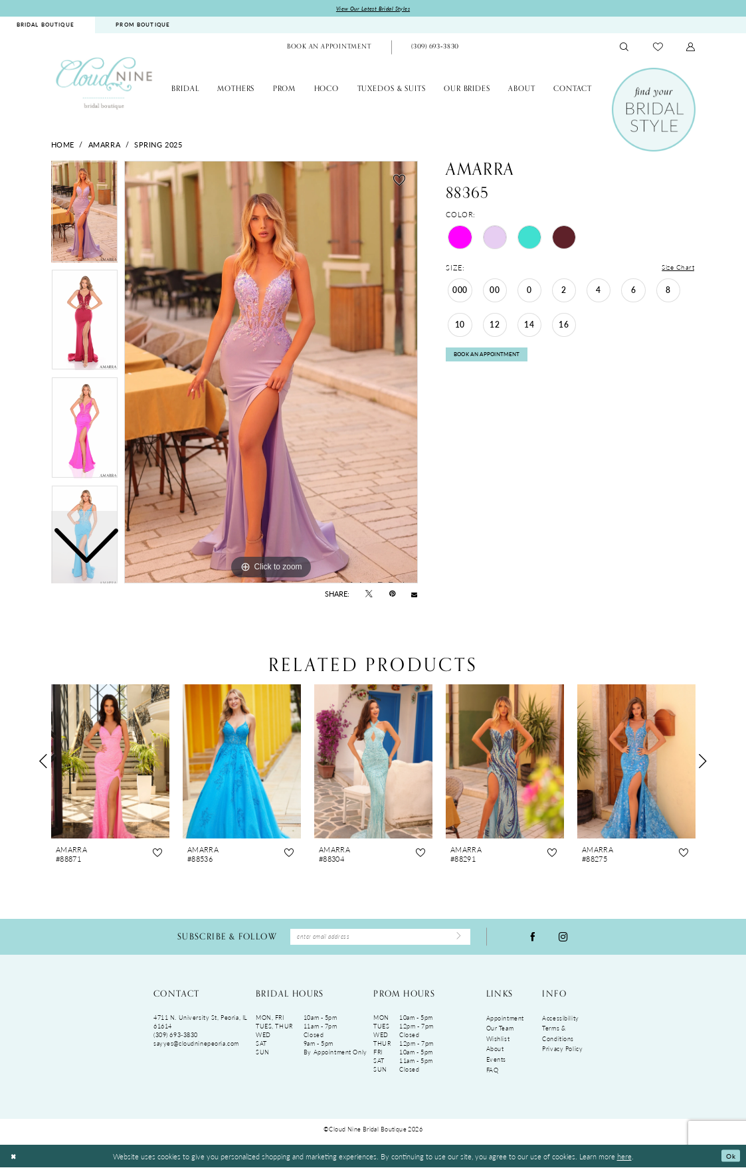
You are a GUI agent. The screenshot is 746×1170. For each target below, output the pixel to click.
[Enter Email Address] (380, 938)
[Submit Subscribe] (457, 938)
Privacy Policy (562, 1052)
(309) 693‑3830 (175, 1037)
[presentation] (110, 761)
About (495, 1052)
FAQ (492, 1072)
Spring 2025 (158, 145)
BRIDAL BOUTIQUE (45, 26)
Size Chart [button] (677, 268)
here (624, 1158)
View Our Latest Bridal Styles (373, 9)
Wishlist (498, 1041)
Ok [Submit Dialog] (729, 1158)
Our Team (500, 1030)
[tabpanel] (271, 373)
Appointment (505, 1021)
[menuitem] (143, 26)
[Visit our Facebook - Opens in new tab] (532, 938)
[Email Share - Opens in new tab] (414, 595)
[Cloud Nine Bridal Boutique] (104, 84)
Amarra (104, 145)
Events (496, 1062)
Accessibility (560, 1021)
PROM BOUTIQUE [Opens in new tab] (143, 26)
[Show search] (624, 48)
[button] (690, 48)
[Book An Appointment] (329, 48)
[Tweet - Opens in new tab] (369, 594)
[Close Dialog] (14, 1159)
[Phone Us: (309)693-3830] (435, 48)
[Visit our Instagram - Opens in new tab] (563, 938)
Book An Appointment (491, 358)
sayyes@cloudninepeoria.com (196, 1046)
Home (62, 145)
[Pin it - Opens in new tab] (392, 594)
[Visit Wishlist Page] (658, 47)
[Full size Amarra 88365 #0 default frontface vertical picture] (271, 373)
